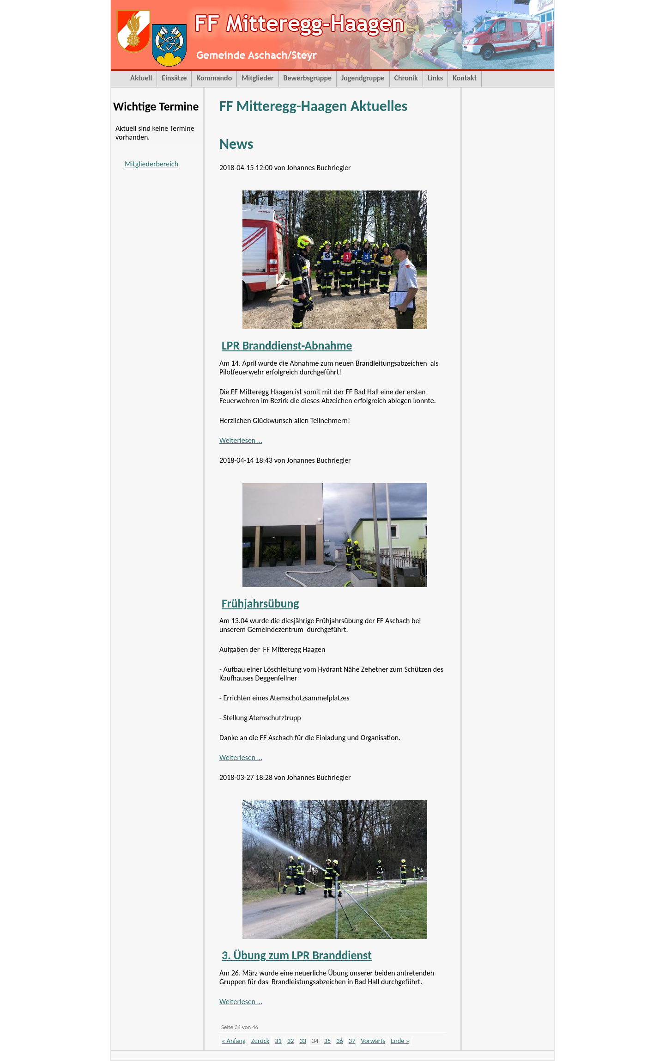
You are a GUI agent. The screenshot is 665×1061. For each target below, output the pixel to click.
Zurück (260, 1040)
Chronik (406, 78)
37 (352, 1040)
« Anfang (234, 1040)
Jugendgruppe (363, 78)
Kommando (214, 78)
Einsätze (174, 78)
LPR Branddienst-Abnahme (287, 345)
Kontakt (465, 78)
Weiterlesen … (240, 440)
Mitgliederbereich (151, 163)
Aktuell (141, 78)
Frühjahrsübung (260, 603)
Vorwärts (373, 1040)
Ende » (400, 1040)
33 (302, 1040)
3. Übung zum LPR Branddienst (297, 955)
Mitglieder (257, 78)
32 (290, 1040)
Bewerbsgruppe (308, 78)
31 (278, 1040)
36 (339, 1040)
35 (327, 1040)
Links (435, 78)
